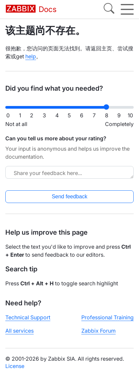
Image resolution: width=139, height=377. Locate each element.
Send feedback (69, 196)
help (30, 56)
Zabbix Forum (98, 330)
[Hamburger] (127, 9)
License (14, 366)
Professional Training (107, 317)
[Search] (109, 9)
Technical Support (27, 317)
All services (19, 330)
